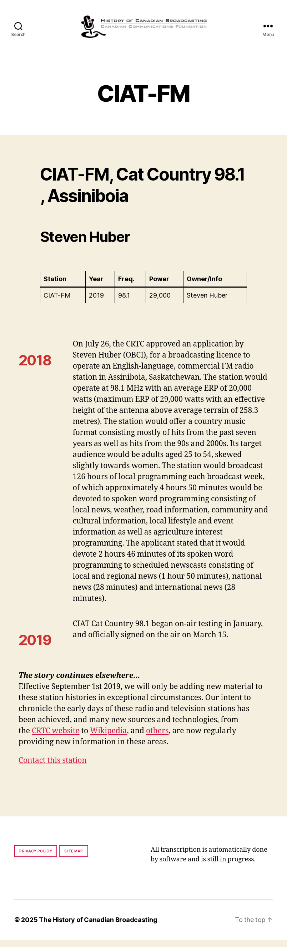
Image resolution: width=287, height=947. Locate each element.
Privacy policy (35, 858)
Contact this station (53, 768)
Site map (73, 858)
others (157, 738)
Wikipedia (108, 738)
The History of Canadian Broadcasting (98, 927)
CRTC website (56, 738)
